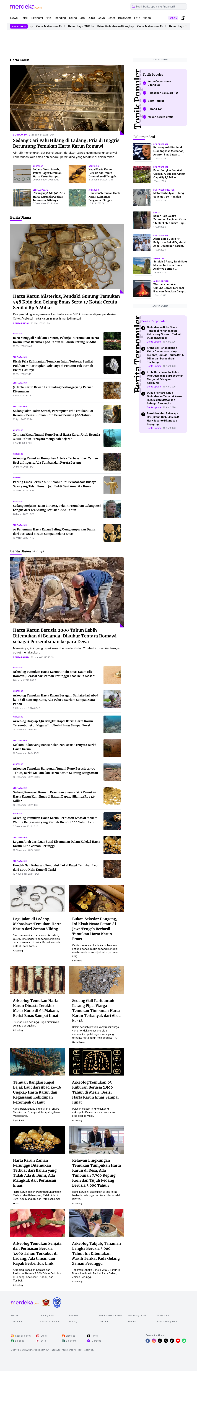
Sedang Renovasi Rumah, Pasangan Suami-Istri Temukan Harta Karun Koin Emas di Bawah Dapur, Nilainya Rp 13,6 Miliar (54, 796)
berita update (21, 134)
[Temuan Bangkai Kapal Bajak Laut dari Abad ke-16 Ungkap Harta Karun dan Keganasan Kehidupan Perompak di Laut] (37, 1061)
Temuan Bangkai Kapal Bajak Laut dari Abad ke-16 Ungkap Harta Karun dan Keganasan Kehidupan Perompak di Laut (37, 1092)
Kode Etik (103, 1321)
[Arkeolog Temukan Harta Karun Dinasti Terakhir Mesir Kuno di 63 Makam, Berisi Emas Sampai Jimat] (37, 980)
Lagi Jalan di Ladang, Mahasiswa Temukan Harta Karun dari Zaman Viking (37, 924)
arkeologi (94, 166)
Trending (60, 18)
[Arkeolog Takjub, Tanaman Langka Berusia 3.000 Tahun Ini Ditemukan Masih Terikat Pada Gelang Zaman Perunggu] (96, 1222)
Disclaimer (16, 1321)
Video (147, 18)
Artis (48, 18)
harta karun (78, 1042)
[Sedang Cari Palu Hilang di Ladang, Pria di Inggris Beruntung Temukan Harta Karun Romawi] (67, 100)
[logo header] (26, 6)
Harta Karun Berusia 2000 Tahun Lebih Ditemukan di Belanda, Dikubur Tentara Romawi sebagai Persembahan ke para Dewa (64, 635)
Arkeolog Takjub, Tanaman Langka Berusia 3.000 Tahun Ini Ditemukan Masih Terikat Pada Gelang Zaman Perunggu (96, 1253)
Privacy (73, 1321)
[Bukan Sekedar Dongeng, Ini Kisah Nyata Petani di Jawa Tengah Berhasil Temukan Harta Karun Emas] (96, 898)
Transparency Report (168, 1321)
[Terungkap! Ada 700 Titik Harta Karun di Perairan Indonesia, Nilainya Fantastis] (22, 197)
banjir (156, 213)
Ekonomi (37, 18)
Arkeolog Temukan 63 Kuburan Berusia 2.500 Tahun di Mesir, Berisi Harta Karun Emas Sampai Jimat (95, 1092)
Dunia (91, 18)
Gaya (101, 18)
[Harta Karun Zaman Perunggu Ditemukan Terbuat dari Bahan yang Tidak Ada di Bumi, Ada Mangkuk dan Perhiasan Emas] (37, 1139)
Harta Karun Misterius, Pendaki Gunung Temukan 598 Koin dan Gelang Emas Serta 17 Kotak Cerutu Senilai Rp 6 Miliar (66, 301)
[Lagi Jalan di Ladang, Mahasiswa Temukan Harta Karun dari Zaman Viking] (37, 898)
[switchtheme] (183, 17)
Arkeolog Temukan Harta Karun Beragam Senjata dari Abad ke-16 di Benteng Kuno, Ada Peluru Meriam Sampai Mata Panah (55, 700)
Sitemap (132, 1321)
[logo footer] (25, 1302)
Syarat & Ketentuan (50, 1321)
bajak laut (18, 1120)
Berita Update (154, 341)
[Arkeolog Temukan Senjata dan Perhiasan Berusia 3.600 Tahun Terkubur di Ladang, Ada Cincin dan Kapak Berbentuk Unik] (37, 1222)
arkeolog (38, 166)
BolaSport (124, 18)
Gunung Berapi (161, 281)
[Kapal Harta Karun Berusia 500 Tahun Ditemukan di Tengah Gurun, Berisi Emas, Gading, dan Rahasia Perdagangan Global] (77, 174)
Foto (137, 18)
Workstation (163, 1315)
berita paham (20, 357)
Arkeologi (158, 258)
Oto (82, 18)
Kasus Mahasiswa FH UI (53, 26)
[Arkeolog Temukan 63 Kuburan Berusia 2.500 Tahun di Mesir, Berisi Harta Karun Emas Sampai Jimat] (96, 1061)
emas (16, 1203)
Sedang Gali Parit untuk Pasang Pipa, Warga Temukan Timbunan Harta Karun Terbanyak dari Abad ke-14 (96, 1010)
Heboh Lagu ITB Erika (84, 26)
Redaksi (73, 1315)
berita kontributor (164, 190)
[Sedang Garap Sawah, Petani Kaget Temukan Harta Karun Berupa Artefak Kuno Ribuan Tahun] (22, 174)
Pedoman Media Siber (110, 1315)
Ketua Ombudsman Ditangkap (118, 26)
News (14, 18)
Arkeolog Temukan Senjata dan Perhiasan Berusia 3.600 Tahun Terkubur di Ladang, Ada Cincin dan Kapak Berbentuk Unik (37, 1253)
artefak (17, 478)
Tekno (73, 18)
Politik (24, 18)
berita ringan (21, 323)
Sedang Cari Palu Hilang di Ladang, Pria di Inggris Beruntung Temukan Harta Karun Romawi (66, 143)
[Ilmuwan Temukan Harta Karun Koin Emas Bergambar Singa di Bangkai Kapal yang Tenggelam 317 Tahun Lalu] (77, 197)
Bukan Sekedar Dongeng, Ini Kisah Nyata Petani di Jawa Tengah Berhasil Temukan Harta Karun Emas (94, 929)
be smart (77, 960)
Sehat (111, 18)
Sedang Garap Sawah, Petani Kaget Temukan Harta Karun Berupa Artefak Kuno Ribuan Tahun (47, 176)
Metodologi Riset (137, 1315)
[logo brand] (46, 1302)
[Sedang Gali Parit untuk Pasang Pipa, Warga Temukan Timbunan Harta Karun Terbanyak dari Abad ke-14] (96, 980)
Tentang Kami (47, 1315)
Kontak (14, 1315)
